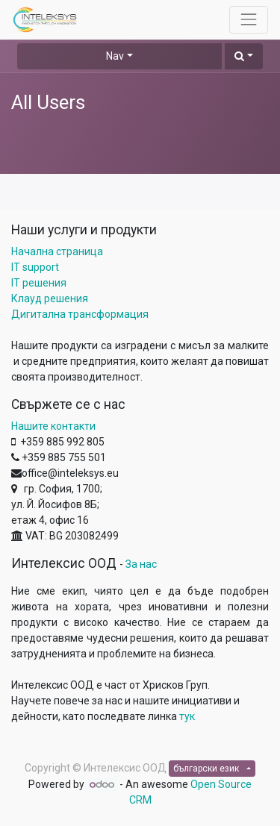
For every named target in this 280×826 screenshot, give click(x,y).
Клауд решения (49, 298)
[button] (244, 56)
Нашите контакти (53, 426)
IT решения (38, 283)
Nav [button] (115, 56)
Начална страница (57, 251)
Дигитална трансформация (80, 314)
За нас (141, 564)
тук (187, 716)
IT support (35, 267)
